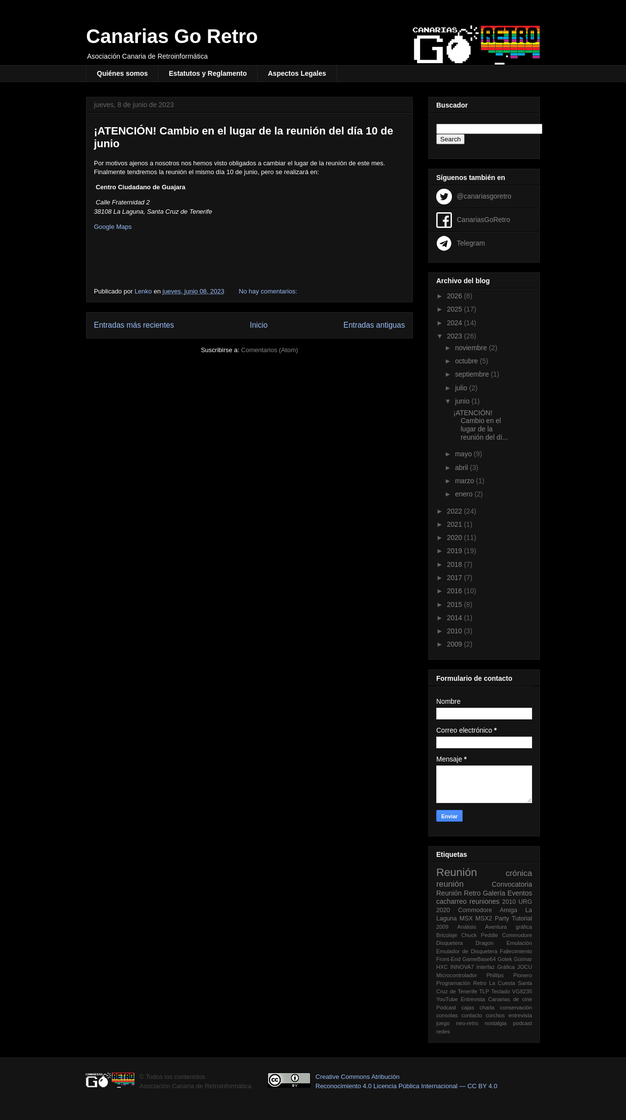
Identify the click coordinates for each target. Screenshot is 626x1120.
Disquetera (449, 943)
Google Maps (113, 226)
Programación (453, 983)
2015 (455, 604)
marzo (465, 481)
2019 (455, 551)
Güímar (523, 959)
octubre (467, 361)
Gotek (504, 959)
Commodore (517, 935)
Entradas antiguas (374, 325)
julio (462, 388)
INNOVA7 (462, 967)
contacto (471, 1015)
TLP (484, 991)
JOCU (524, 967)
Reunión (456, 872)
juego (442, 1023)
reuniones (485, 901)
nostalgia (496, 1023)
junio (463, 401)
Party (502, 918)
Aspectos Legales (297, 73)
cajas (467, 1007)
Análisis (466, 927)
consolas (447, 1015)
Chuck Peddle (479, 935)
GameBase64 (478, 959)
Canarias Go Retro (172, 36)
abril (462, 467)
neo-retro (467, 1023)
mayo (464, 454)
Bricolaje (446, 935)
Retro (472, 893)
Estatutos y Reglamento (207, 73)
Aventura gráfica (508, 927)
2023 (455, 336)
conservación (516, 1007)
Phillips (495, 975)
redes (443, 1031)
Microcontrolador (456, 975)
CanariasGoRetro (483, 219)
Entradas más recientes (134, 325)
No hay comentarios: (269, 291)
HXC (442, 967)
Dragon (485, 943)
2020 (455, 537)
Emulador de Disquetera (466, 951)
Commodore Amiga (487, 910)
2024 (455, 323)
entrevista (520, 1015)
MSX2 (483, 918)
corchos (495, 1015)
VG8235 (522, 991)
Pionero (522, 975)
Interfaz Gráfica (495, 967)
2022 (455, 511)
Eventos (519, 893)
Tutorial (522, 918)
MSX (465, 918)
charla (487, 1007)
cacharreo (451, 901)
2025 (455, 309)
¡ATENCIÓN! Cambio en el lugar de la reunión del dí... (480, 425)
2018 (455, 564)
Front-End (448, 959)
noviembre (472, 348)
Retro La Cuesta (494, 983)
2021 (455, 524)
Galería (494, 893)
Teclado (500, 991)
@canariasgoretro (484, 196)
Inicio (259, 325)
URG (525, 901)
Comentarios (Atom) (269, 350)
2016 (455, 591)
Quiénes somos (122, 73)
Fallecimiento (516, 951)
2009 (455, 644)
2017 (455, 578)
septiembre (473, 374)
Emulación (519, 943)
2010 (455, 631)
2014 (455, 618)
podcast (522, 1023)
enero (464, 494)
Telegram (471, 242)
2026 (455, 296)
